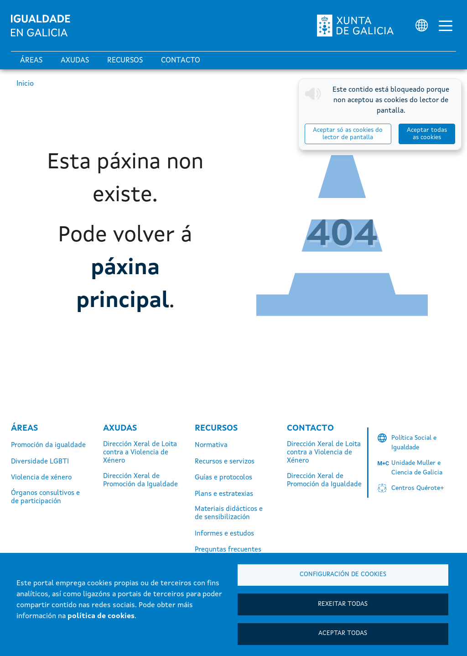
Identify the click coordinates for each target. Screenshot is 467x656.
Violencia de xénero (41, 477)
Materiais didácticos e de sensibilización (229, 513)
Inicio (25, 84)
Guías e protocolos (223, 477)
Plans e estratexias (224, 494)
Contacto (180, 60)
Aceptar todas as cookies (427, 134)
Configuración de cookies (343, 574)
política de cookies (101, 616)
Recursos (125, 60)
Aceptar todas (342, 633)
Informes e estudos (224, 534)
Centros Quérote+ (417, 488)
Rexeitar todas (343, 604)
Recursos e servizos (224, 461)
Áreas (31, 60)
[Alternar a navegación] (445, 25)
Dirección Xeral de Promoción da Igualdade (140, 480)
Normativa (211, 445)
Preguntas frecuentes (228, 550)
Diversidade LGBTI (40, 461)
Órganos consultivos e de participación (45, 497)
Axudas (75, 60)
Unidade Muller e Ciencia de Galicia (416, 468)
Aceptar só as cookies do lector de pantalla (348, 134)
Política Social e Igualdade (413, 443)
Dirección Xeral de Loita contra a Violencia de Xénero (140, 452)
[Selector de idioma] (422, 25)
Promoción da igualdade (48, 445)
